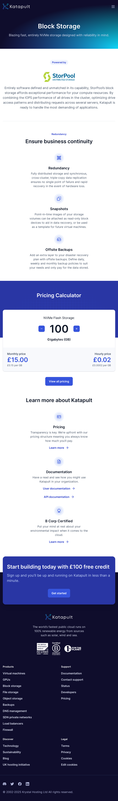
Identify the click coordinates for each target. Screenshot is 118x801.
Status (65, 686)
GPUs (6, 679)
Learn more (59, 447)
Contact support (72, 679)
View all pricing (59, 381)
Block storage (12, 686)
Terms (65, 746)
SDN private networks (17, 717)
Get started (59, 593)
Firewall (8, 729)
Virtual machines (14, 673)
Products (8, 666)
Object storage (12, 698)
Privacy (66, 752)
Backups (8, 704)
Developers (68, 692)
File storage (10, 692)
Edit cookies (69, 764)
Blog (6, 758)
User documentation (63, 489)
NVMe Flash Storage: (59, 318)
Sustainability (12, 752)
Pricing (65, 698)
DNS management (15, 711)
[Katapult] (16, 6)
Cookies (66, 758)
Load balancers (13, 723)
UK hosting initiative (16, 764)
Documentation (71, 673)
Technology (11, 746)
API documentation (64, 497)
